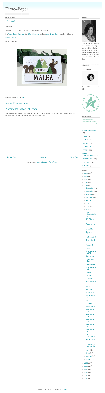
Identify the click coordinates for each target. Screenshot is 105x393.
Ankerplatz (89, 286)
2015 (86, 378)
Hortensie (89, 278)
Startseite (42, 157)
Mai (87, 209)
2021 (86, 185)
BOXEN (84, 136)
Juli (87, 203)
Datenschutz (17, 14)
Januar (89, 359)
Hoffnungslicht (91, 237)
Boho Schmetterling (91, 214)
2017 (86, 372)
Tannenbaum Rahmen (16, 34)
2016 (86, 375)
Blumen (88, 275)
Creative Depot (10, 38)
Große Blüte (90, 292)
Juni (88, 206)
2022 (86, 182)
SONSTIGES (86, 162)
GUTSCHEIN (86, 146)
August (89, 200)
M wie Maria (90, 229)
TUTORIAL (86, 166)
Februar (89, 356)
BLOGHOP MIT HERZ (89, 131)
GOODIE (85, 143)
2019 (86, 366)
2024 (86, 176)
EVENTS (85, 140)
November (90, 191)
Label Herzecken (52, 34)
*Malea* (88, 272)
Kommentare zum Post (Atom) (46, 162)
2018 (86, 369)
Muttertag (89, 303)
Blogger (64, 389)
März (88, 353)
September (90, 197)
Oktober (89, 194)
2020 (86, 363)
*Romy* (88, 248)
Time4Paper (16, 8)
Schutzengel (90, 256)
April (88, 350)
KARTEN (85, 150)
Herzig (88, 300)
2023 (86, 179)
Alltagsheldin (90, 306)
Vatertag (89, 289)
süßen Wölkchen (33, 34)
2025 (86, 173)
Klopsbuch (89, 245)
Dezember (90, 188)
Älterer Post (74, 157)
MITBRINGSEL (87, 159)
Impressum (25, 14)
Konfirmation (90, 264)
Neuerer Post (11, 157)
